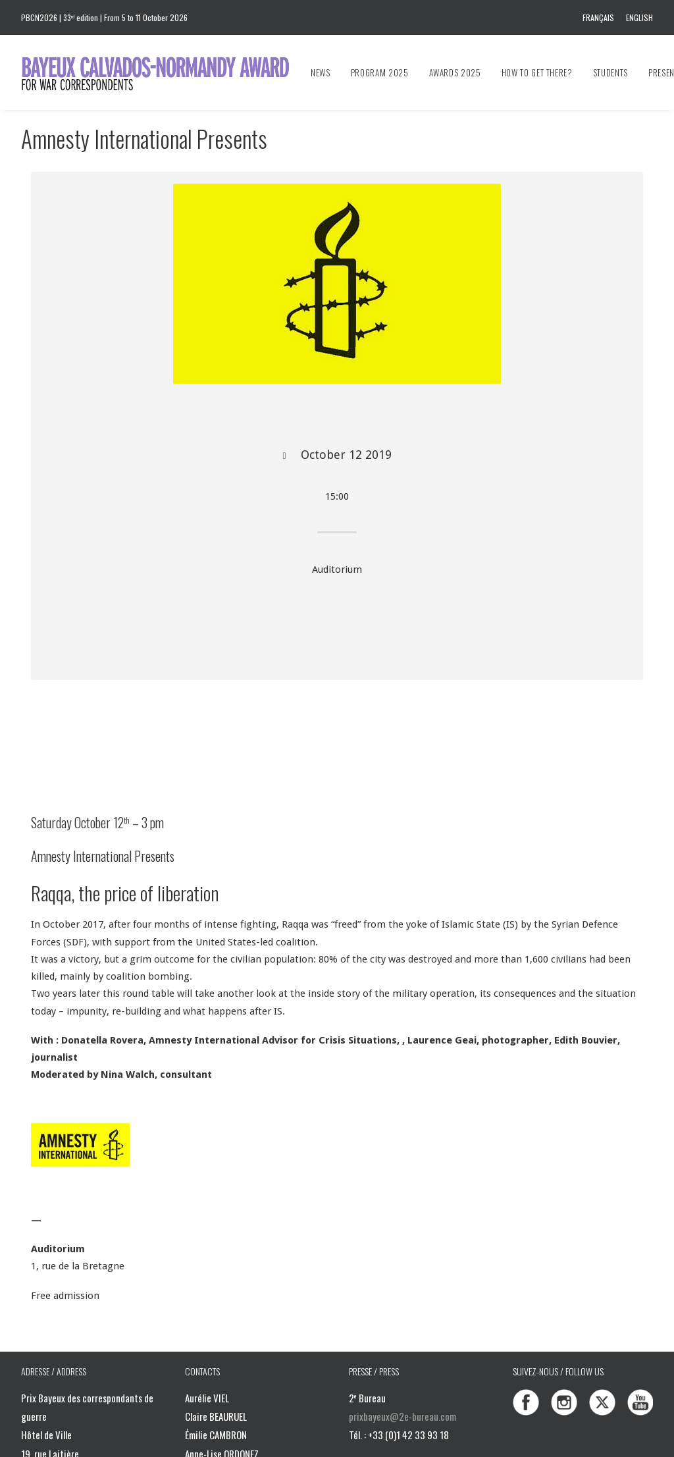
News (320, 72)
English (639, 17)
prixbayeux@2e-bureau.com (402, 1416)
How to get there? (537, 72)
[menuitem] (601, 17)
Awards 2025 (455, 72)
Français (598, 17)
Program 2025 (380, 72)
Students (610, 72)
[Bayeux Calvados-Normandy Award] (161, 72)
